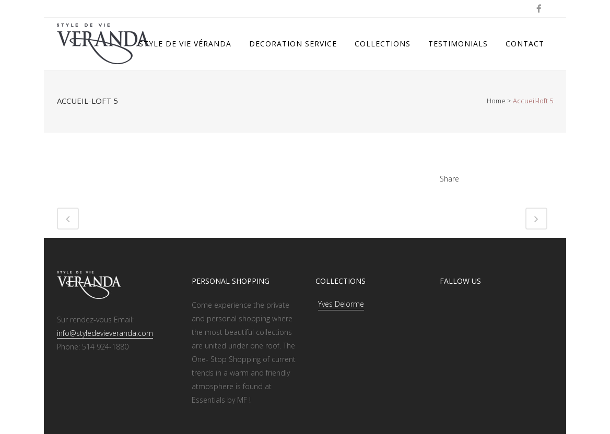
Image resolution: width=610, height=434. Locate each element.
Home (496, 100)
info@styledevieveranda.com (105, 333)
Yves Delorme (341, 304)
